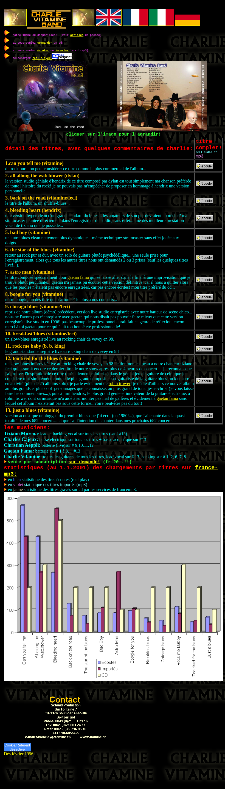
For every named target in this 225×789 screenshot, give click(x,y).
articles (76, 35)
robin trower (120, 388)
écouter (43, 50)
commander (44, 42)
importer (62, 50)
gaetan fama (79, 282)
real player (42, 58)
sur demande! (84, 469)
